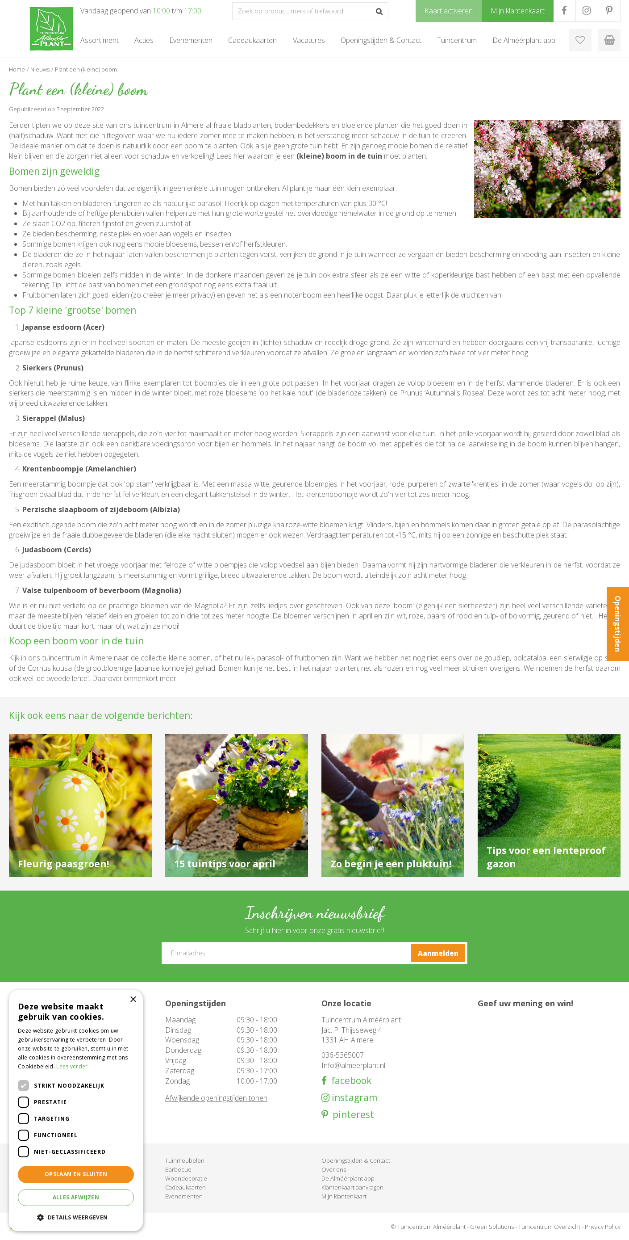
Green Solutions (492, 1227)
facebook (349, 1080)
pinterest (351, 1114)
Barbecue (178, 1169)
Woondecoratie (186, 1178)
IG (587, 10)
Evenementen (184, 1196)
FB (564, 10)
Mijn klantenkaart (344, 1196)
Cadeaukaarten (185, 1187)
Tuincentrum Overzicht (549, 1227)
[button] (76, 1217)
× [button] (132, 999)
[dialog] (76, 1110)
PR (609, 10)
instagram (353, 1097)
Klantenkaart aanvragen (352, 1187)
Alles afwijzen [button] (76, 1197)
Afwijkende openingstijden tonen (216, 1098)
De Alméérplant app (348, 1178)
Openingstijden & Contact (355, 1160)
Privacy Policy (603, 1227)
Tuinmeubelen (184, 1160)
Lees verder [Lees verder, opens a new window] (71, 1066)
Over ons (333, 1169)
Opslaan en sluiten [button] (76, 1174)
